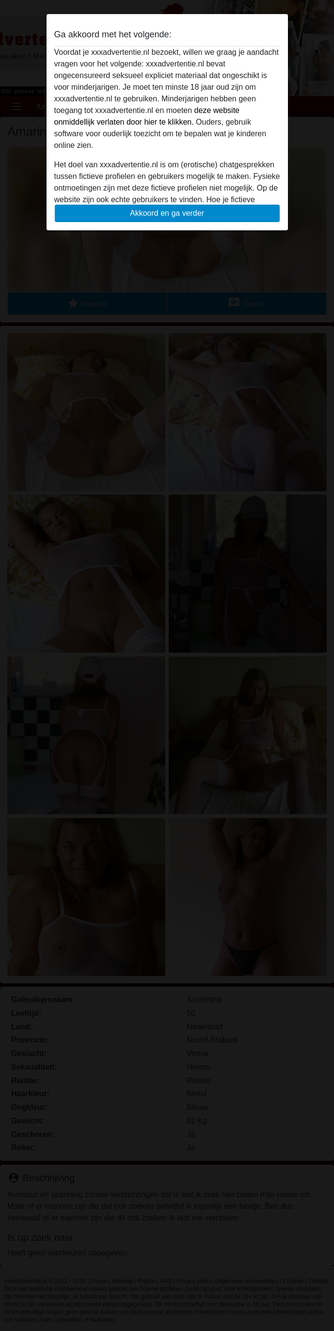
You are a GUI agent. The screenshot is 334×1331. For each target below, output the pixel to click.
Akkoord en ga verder (167, 213)
